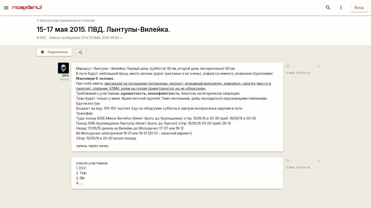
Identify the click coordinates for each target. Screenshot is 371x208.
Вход (359, 7)
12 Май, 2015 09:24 (106, 38)
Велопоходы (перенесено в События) (66, 20)
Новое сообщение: (65, 38)
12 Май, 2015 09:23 (298, 72)
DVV (85, 38)
